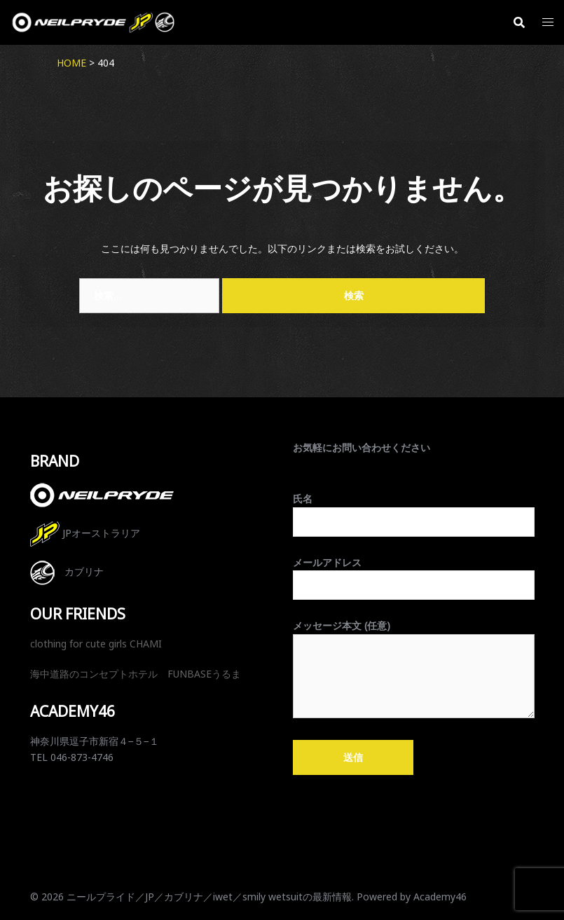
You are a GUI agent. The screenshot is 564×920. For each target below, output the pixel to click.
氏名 (414, 510)
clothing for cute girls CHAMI (96, 643)
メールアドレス (414, 574)
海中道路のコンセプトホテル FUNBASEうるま (135, 673)
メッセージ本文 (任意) (414, 670)
